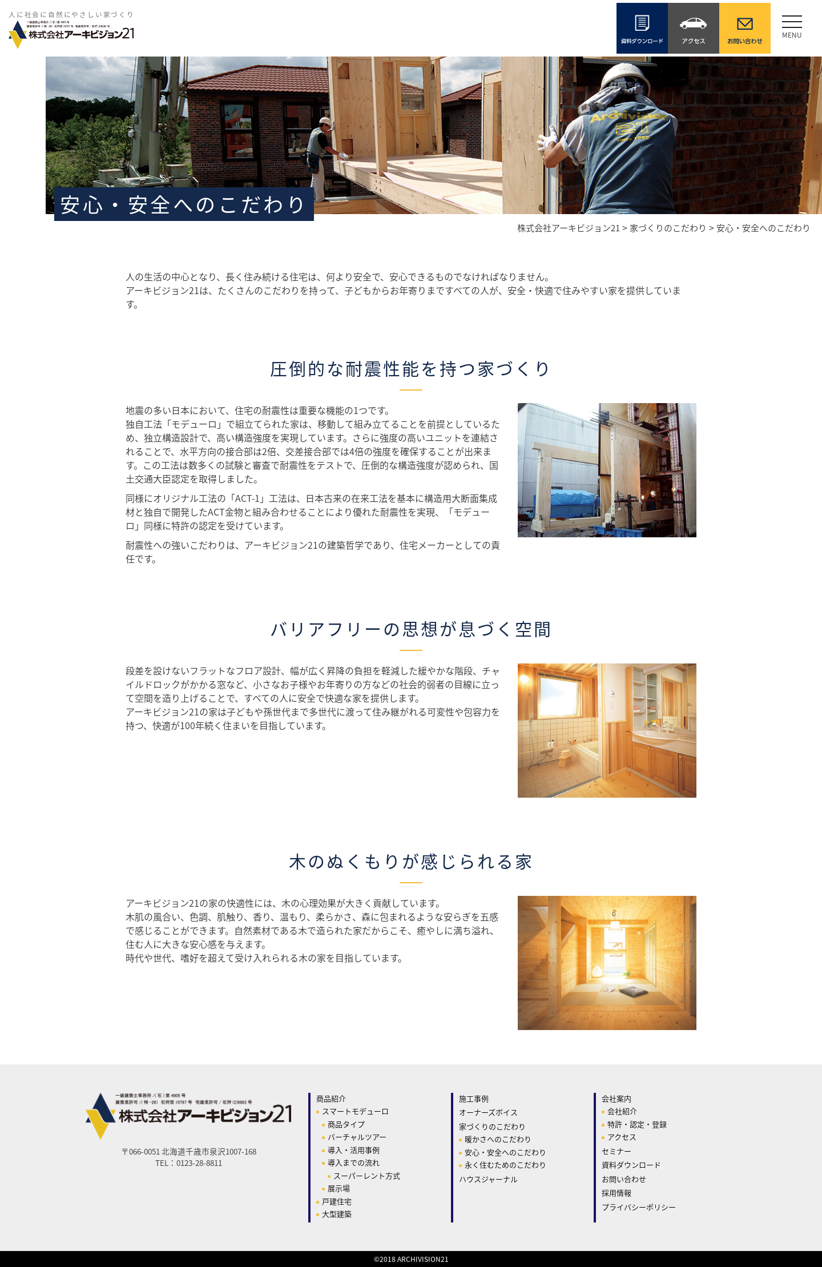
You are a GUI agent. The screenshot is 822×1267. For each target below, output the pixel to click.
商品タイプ (346, 1124)
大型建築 (337, 1213)
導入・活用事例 (354, 1149)
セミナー (616, 1150)
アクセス (621, 1136)
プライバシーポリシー (639, 1206)
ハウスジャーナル (488, 1178)
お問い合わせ (624, 1178)
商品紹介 (331, 1098)
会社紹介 (622, 1110)
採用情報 (616, 1192)
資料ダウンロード (631, 1164)
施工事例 (474, 1098)
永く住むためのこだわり (505, 1164)
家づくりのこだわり (492, 1126)
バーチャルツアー (357, 1136)
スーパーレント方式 (366, 1175)
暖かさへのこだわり (498, 1138)
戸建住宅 (337, 1201)
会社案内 (616, 1098)
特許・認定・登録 (637, 1124)
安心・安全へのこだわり (505, 1152)
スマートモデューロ (355, 1110)
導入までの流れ (354, 1162)
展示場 (339, 1187)
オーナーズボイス (488, 1112)
